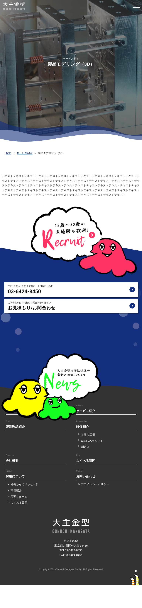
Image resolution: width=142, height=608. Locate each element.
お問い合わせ (85, 476)
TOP (8, 153)
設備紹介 (82, 426)
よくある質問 (85, 460)
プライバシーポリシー (95, 484)
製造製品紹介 (15, 426)
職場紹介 (16, 490)
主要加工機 (88, 434)
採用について (15, 476)
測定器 (85, 446)
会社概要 (12, 460)
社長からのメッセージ (25, 484)
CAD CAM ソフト (92, 440)
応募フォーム (19, 496)
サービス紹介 (24, 153)
